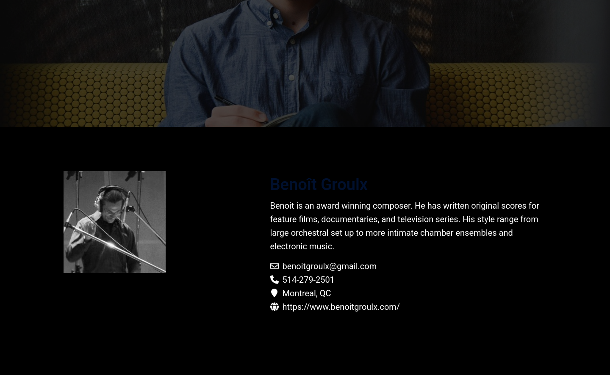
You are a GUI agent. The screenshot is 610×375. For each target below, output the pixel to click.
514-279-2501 (308, 280)
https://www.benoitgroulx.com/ (341, 307)
